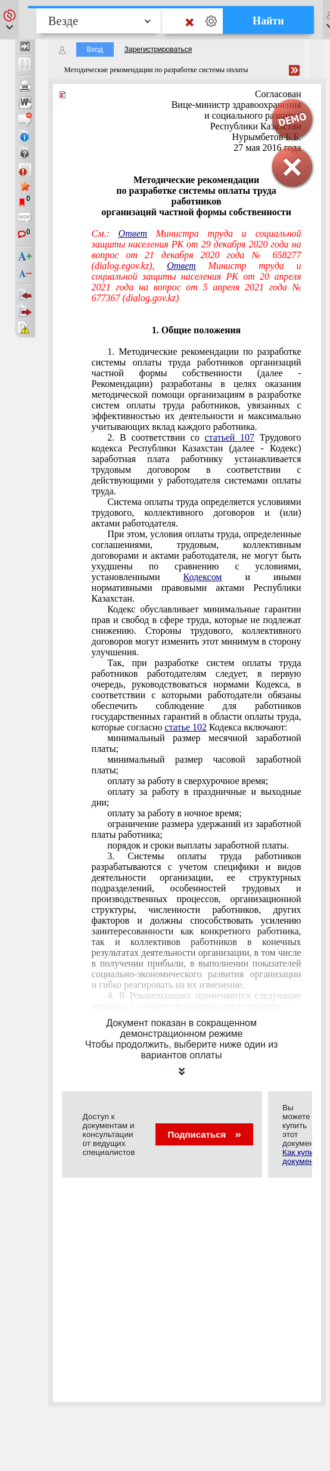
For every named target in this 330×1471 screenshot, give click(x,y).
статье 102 (186, 727)
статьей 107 (229, 437)
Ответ (133, 233)
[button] (9, 19)
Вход (95, 49)
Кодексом (202, 577)
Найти (268, 21)
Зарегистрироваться (158, 49)
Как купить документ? (302, 1157)
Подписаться (204, 1134)
